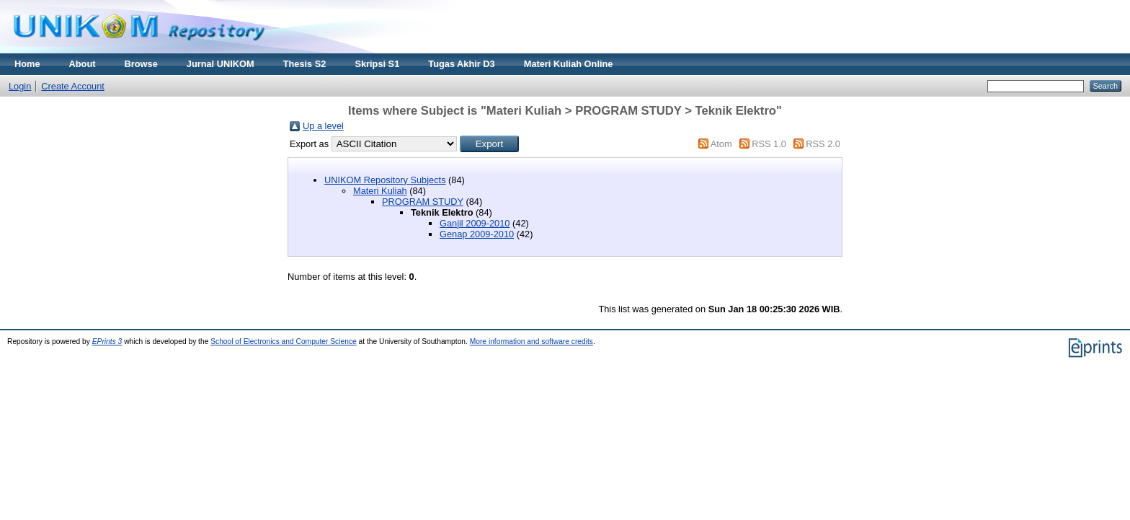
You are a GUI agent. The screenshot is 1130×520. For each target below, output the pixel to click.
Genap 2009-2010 (477, 234)
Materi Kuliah (380, 190)
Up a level (323, 125)
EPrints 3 (107, 341)
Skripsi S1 (377, 63)
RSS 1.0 (769, 143)
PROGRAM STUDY (422, 201)
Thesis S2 (304, 63)
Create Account (72, 86)
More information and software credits (531, 341)
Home (27, 63)
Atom (721, 143)
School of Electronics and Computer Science (283, 341)
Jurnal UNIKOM (220, 63)
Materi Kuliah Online (568, 63)
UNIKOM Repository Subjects (385, 180)
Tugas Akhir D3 (461, 63)
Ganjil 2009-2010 (475, 223)
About (82, 63)
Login (20, 86)
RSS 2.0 (823, 143)
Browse (141, 63)
